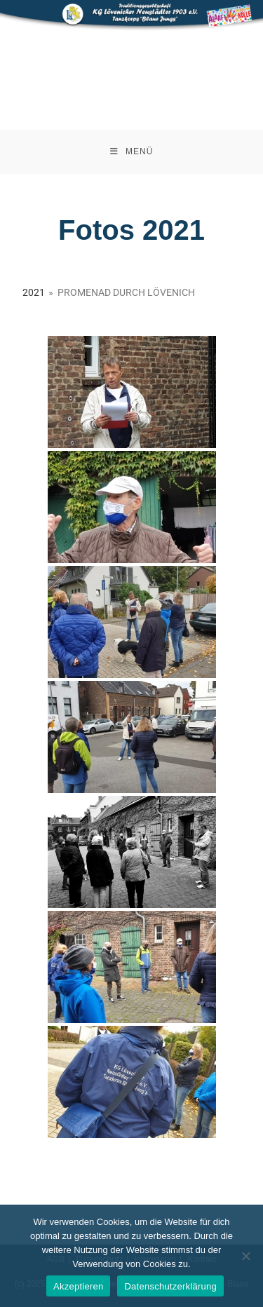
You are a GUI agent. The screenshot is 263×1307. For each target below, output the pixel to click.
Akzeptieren (78, 1286)
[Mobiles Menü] (132, 152)
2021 (33, 292)
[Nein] (245, 1256)
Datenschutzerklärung (170, 1286)
